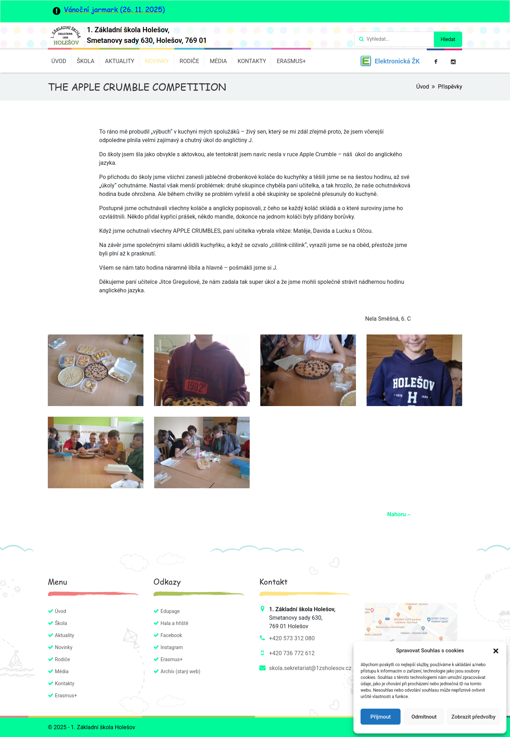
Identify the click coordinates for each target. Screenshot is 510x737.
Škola (86, 61)
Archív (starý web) (180, 671)
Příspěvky (450, 86)
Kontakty (252, 61)
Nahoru (399, 514)
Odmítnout (424, 717)
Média (218, 61)
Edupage (170, 611)
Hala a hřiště (174, 623)
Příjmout (380, 717)
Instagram (171, 647)
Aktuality (119, 61)
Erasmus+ (291, 61)
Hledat (448, 39)
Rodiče (189, 61)
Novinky (157, 61)
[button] (495, 650)
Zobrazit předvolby (473, 717)
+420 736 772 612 (292, 653)
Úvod (58, 61)
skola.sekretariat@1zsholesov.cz (310, 668)
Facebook (171, 635)
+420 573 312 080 (292, 638)
